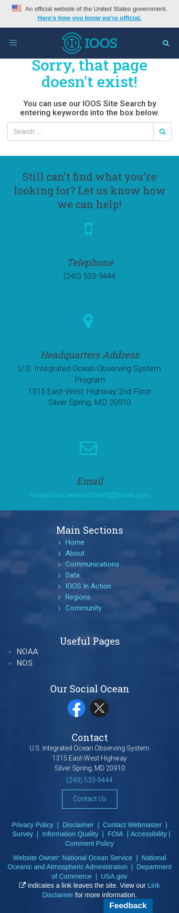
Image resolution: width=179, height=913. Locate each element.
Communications (92, 564)
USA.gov (114, 876)
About (74, 553)
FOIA (115, 834)
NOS (24, 663)
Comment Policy (89, 843)
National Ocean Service (97, 858)
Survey (22, 834)
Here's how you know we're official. (90, 17)
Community (83, 608)
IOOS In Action (88, 586)
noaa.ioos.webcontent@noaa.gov (89, 494)
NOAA (27, 651)
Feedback (128, 905)
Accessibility (148, 834)
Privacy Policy (32, 825)
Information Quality (70, 834)
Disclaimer (78, 825)
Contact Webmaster (132, 825)
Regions (78, 597)
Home (74, 542)
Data (72, 575)
